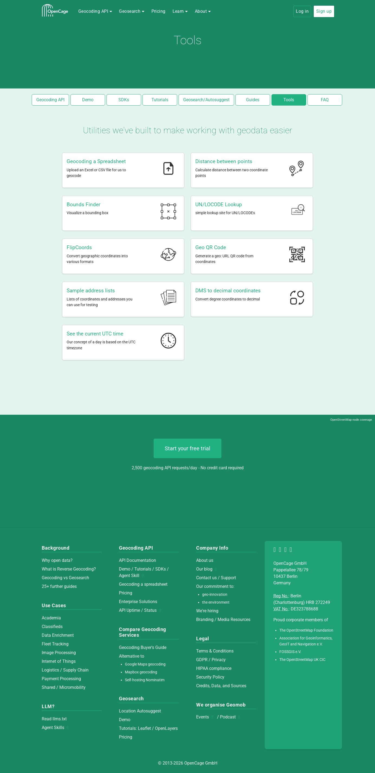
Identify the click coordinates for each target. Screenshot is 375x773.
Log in (302, 11)
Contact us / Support (216, 577)
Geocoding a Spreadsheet (96, 161)
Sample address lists (91, 290)
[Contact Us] (292, 550)
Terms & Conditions (215, 651)
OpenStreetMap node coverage (351, 420)
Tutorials (159, 99)
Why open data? (57, 560)
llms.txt (60, 718)
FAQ (325, 99)
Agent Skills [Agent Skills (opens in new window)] (56, 727)
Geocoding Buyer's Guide (142, 647)
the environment (215, 602)
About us (204, 560)
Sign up (324, 11)
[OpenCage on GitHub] (281, 550)
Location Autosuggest (140, 711)
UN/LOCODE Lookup (218, 204)
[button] (95, 11)
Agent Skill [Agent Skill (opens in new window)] (132, 575)
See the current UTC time (95, 334)
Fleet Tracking (55, 644)
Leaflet (144, 728)
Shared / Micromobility (64, 687)
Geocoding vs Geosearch (65, 577)
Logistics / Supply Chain (65, 670)
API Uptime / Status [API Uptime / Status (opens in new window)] (141, 610)
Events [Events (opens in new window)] (206, 717)
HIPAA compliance (213, 668)
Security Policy (210, 677)
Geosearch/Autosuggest (206, 99)
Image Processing (59, 652)
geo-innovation (214, 594)
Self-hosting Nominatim (144, 680)
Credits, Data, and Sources (221, 685)
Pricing (158, 11)
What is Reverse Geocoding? (69, 569)
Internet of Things (59, 661)
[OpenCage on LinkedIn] (286, 550)
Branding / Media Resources (223, 619)
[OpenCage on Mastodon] (275, 550)
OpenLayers (166, 728)
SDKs (123, 99)
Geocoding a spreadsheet (143, 584)
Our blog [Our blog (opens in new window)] (207, 569)
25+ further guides (59, 586)
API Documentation (137, 560)
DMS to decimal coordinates (228, 290)
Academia (51, 617)
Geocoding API (50, 99)
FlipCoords (79, 247)
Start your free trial (187, 448)
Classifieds (52, 626)
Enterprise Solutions (138, 601)
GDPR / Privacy (211, 659)
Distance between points (223, 161)
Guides (252, 99)
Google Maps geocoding (145, 664)
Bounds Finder (83, 204)
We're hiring (207, 610)
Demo (87, 99)
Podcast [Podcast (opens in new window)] (231, 717)
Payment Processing (61, 678)
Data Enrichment (58, 635)
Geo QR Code (210, 247)
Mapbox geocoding (141, 672)
